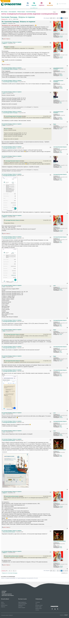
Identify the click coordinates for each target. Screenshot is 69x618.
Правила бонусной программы (21, 605)
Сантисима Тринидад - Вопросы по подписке (18, 17)
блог (27, 5)
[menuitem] (61, 4)
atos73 (54, 98)
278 (59, 70)
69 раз (60, 289)
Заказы (2, 602)
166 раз (60, 74)
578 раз (61, 57)
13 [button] (63, 18)
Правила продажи (21, 607)
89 (58, 451)
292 (59, 287)
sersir (54, 285)
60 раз (61, 152)
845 (59, 33)
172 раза (61, 36)
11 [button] (59, 18)
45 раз (61, 456)
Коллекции (4, 591)
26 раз (60, 455)
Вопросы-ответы (39, 608)
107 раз (61, 290)
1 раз (60, 101)
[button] (51, 18)
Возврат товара (38, 606)
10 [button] (57, 18)
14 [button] (65, 18)
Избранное (3, 606)
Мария (54, 124)
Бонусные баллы (4, 605)
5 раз (61, 102)
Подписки (3, 603)
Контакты (37, 609)
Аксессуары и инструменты (8, 595)
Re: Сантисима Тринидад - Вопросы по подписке (18, 21)
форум (34, 6)
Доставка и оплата (39, 605)
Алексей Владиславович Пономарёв (58, 69)
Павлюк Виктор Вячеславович (59, 449)
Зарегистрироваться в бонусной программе (22, 603)
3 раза (60, 128)
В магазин (6, 1)
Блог (36, 603)
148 (59, 148)
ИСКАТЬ (63, 12)
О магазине (38, 602)
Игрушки (3, 592)
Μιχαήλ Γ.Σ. (55, 31)
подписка (41, 5)
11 (58, 100)
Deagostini (50, 5)
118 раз (61, 75)
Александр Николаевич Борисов (60, 146)
